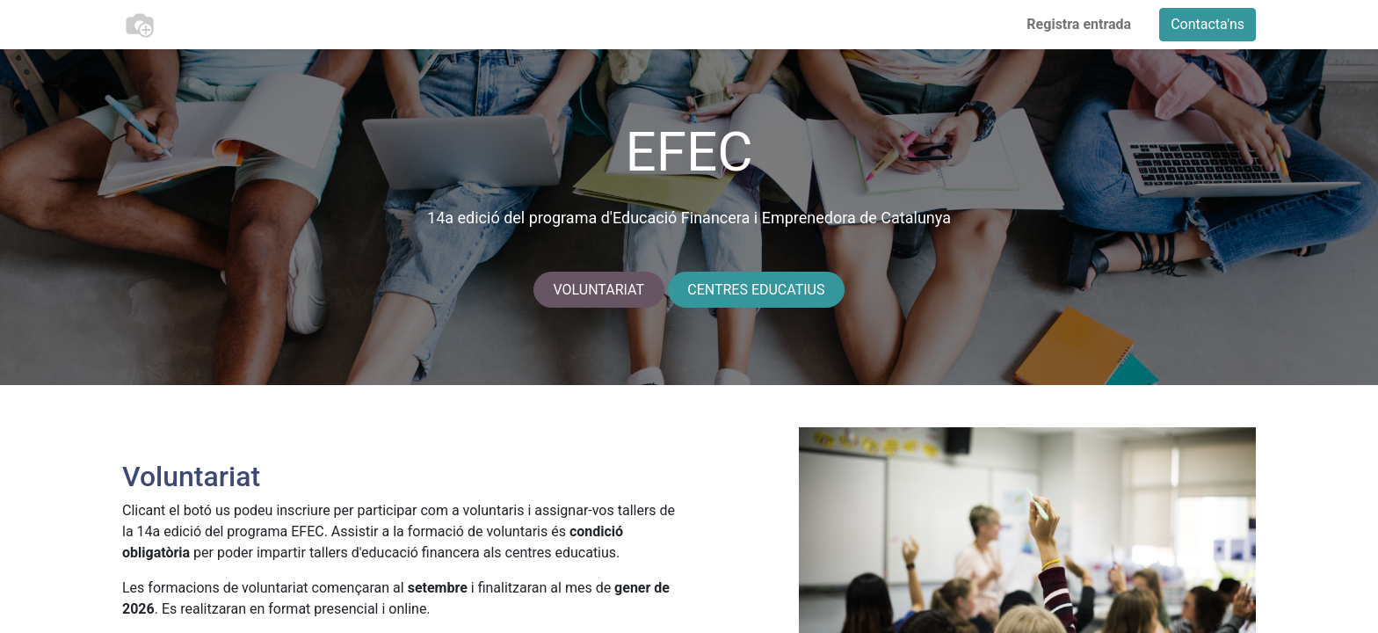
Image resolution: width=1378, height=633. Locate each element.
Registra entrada (1078, 24)
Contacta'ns (1207, 24)
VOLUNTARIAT (599, 289)
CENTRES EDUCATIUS (755, 289)
